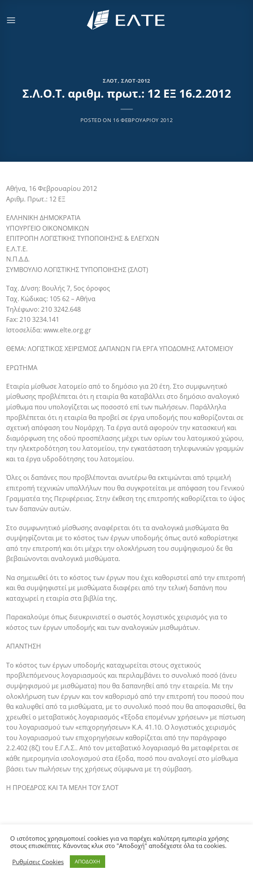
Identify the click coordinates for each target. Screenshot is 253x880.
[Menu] (11, 20)
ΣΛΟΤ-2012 (135, 80)
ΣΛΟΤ (110, 80)
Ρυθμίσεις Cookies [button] (38, 861)
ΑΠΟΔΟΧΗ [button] (87, 861)
